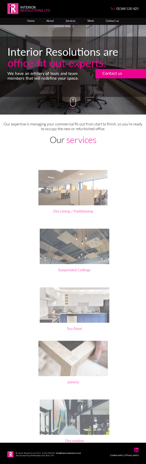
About (50, 20)
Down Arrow (73, 103)
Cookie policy (117, 455)
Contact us (112, 20)
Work (90, 20)
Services (70, 20)
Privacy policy (132, 455)
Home (30, 20)
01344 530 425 (127, 8)
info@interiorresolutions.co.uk (68, 453)
